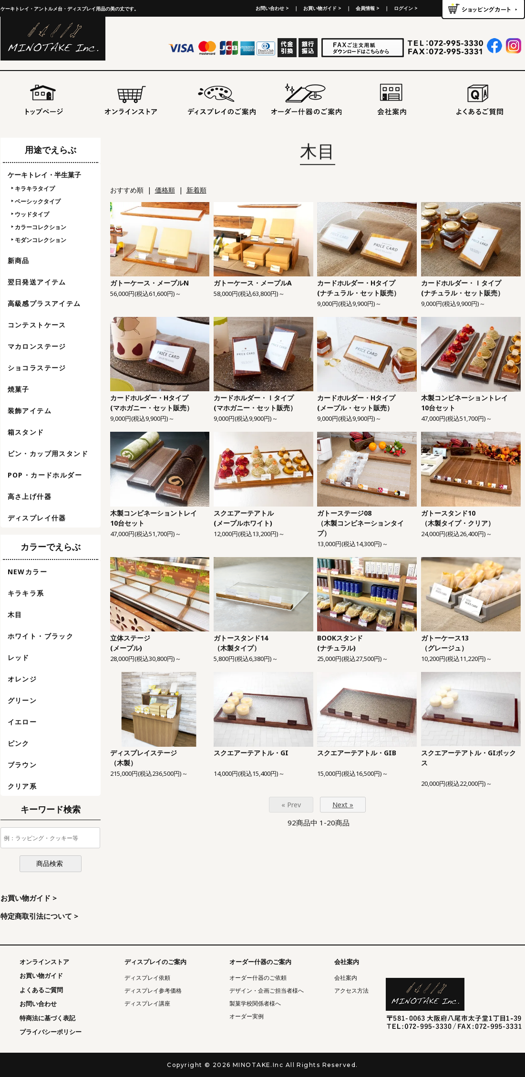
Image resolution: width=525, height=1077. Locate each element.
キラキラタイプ (35, 188)
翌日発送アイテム (37, 281)
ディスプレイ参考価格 (153, 990)
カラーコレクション (40, 227)
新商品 (19, 260)
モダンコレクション (40, 240)
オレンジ (22, 678)
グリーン (22, 700)
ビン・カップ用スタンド (48, 453)
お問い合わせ (38, 1003)
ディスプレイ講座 (147, 1003)
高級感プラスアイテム (44, 303)
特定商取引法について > (39, 916)
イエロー (22, 721)
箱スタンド (26, 432)
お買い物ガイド (41, 975)
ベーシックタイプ (38, 201)
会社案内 (345, 978)
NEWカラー (27, 571)
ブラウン (22, 764)
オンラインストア (44, 961)
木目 (15, 614)
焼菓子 (19, 389)
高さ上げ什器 (29, 496)
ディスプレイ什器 (37, 517)
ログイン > (406, 8)
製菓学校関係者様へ (255, 1003)
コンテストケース (37, 324)
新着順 (196, 189)
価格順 (165, 189)
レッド (19, 657)
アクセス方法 (351, 990)
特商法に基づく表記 (47, 1018)
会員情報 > (368, 8)
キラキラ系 (26, 593)
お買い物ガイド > (322, 8)
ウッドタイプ (32, 214)
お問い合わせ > (272, 8)
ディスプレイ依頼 (147, 978)
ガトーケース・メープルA (253, 282)
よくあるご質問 (41, 990)
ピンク (19, 743)
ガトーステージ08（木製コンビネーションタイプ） (360, 523)
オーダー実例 (246, 1016)
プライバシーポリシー (51, 1031)
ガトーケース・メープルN (149, 282)
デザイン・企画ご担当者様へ (266, 990)
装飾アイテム (29, 410)
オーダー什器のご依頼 (258, 978)
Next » (342, 804)
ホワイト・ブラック (41, 635)
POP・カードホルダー (45, 474)
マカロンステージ (37, 346)
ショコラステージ (37, 367)
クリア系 (22, 786)
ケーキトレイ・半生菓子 (44, 174)
